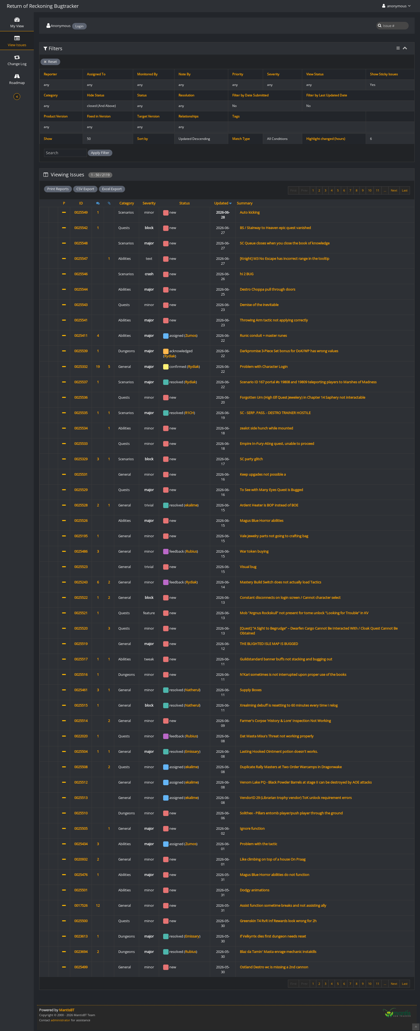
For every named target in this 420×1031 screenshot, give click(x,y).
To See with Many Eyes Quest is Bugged (271, 489)
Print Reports (58, 188)
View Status (315, 74)
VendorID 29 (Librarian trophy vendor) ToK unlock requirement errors (296, 797)
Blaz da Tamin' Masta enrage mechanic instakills (278, 951)
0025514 (81, 720)
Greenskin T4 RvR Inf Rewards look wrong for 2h (278, 920)
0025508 (81, 766)
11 (377, 190)
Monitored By (147, 74)
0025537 (81, 382)
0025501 (81, 890)
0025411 (81, 335)
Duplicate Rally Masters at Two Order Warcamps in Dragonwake (291, 766)
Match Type (241, 138)
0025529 (81, 489)
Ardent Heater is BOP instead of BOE (269, 505)
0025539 (81, 350)
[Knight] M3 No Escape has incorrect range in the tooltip (284, 258)
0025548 (81, 243)
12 (98, 905)
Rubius (191, 551)
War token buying (254, 551)
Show (48, 138)
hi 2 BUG (246, 273)
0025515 (81, 705)
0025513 (81, 797)
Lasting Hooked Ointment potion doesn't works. (279, 751)
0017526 (81, 905)
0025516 (81, 674)
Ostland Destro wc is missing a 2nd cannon (274, 967)
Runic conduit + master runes (263, 335)
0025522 (81, 597)
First (293, 190)
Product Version (56, 116)
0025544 (81, 289)
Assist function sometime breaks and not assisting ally (283, 905)
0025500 (81, 920)
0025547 (81, 258)
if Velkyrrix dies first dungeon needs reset (273, 936)
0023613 (81, 936)
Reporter (50, 74)
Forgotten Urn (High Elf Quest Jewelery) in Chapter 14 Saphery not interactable (302, 397)
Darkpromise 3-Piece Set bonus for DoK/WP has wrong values (289, 350)
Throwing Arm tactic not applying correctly (274, 320)
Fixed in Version (98, 116)
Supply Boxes (250, 689)
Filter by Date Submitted (250, 95)
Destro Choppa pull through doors (267, 289)
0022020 (81, 736)
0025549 (81, 212)
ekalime (191, 505)
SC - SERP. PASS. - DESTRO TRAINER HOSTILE (275, 412)
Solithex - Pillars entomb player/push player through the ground (291, 813)
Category (51, 95)
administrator (60, 1020)
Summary (245, 203)
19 (98, 366)
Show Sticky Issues (384, 74)
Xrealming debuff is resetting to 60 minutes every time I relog (289, 705)
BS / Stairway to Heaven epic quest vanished (275, 227)
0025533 (81, 443)
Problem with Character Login (264, 366)
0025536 (81, 397)
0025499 (81, 967)
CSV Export (85, 188)
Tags (236, 116)
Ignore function (252, 828)
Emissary (192, 751)
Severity (273, 74)
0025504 (81, 751)
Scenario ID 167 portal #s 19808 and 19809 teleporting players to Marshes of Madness (308, 382)
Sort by (142, 138)
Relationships (189, 116)
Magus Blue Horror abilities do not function (274, 874)
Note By (184, 74)
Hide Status (95, 95)
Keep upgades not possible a (263, 474)
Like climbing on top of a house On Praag (272, 859)
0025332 (81, 366)
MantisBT (66, 1010)
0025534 (81, 428)
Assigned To (96, 74)
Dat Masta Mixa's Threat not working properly (277, 736)
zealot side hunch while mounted (266, 428)
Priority (237, 74)
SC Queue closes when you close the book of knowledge (285, 243)
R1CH (189, 412)
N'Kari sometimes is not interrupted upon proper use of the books (293, 674)
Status (142, 95)
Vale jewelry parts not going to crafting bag (274, 535)
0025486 (81, 551)
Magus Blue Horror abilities (261, 520)
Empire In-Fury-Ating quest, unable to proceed (277, 443)
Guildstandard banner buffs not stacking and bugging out (286, 659)
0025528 (81, 505)
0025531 (81, 474)
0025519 (81, 643)
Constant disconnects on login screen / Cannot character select (290, 597)
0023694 (81, 951)
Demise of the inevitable (259, 304)
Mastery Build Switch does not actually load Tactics (280, 582)
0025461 (81, 689)
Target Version (148, 116)
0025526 (81, 520)
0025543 (81, 304)
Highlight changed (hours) (325, 138)
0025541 (81, 320)
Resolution (186, 95)
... (385, 190)
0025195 (81, 535)
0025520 (81, 628)
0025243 (81, 582)
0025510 (81, 813)
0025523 (81, 566)
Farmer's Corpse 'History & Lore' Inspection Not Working (285, 720)
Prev (304, 190)
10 (369, 190)
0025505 (81, 828)
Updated (221, 203)
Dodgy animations (254, 890)
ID (81, 203)
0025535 (81, 412)
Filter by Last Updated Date (326, 95)
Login (79, 26)
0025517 (81, 659)
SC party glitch (251, 458)
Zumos (190, 335)
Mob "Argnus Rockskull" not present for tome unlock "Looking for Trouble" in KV (304, 612)
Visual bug (248, 566)
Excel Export (112, 188)
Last (405, 190)
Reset (50, 61)
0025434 (81, 843)
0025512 (81, 782)
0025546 (81, 273)
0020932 (81, 859)
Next (394, 190)
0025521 (81, 612)
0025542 (81, 227)
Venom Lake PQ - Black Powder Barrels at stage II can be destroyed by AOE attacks (306, 782)
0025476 (81, 874)
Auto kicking (250, 212)
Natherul (192, 689)
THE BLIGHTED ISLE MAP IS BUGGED (269, 643)
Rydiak (169, 356)
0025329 (81, 458)
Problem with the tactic (258, 843)
